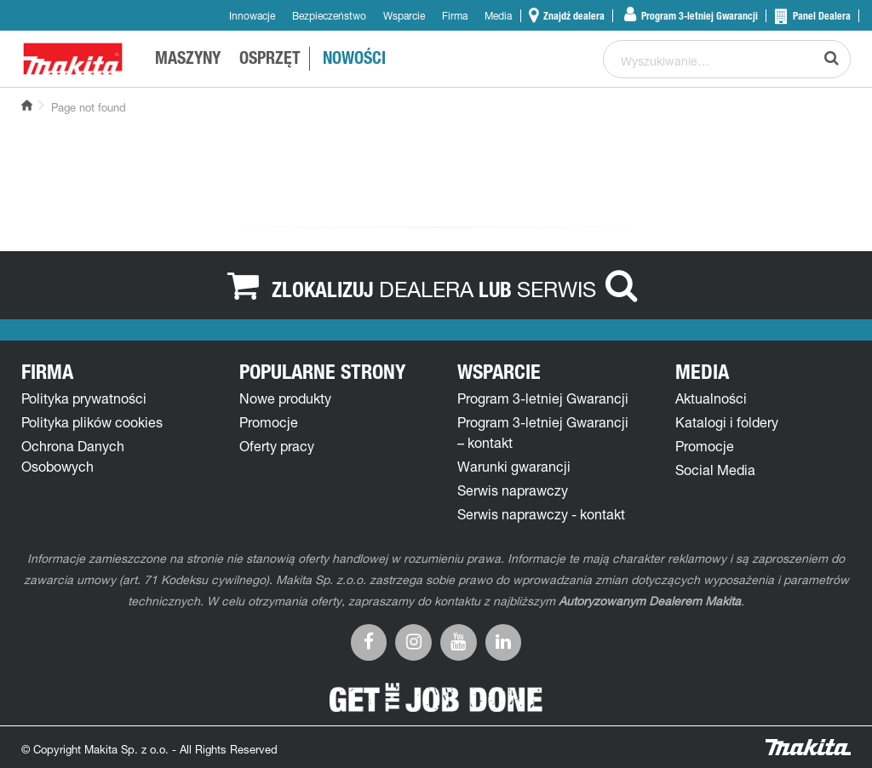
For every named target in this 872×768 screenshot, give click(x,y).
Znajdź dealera (573, 16)
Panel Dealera (820, 16)
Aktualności (711, 398)
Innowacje (252, 15)
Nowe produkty (285, 398)
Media (498, 15)
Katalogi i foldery (726, 422)
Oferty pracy (276, 446)
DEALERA (426, 288)
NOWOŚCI (354, 60)
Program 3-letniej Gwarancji (698, 16)
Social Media (715, 470)
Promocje (268, 422)
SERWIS (556, 288)
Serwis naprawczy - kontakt (541, 514)
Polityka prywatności (83, 398)
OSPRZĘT (270, 60)
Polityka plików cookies (92, 422)
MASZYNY (188, 60)
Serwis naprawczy (512, 490)
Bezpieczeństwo (329, 15)
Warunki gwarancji (514, 466)
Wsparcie (404, 15)
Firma (455, 15)
